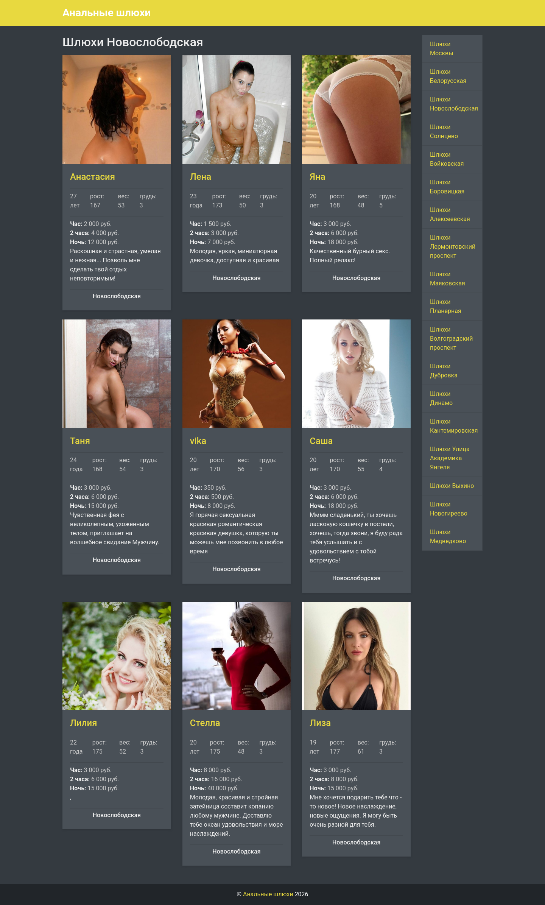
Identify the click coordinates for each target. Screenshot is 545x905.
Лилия (83, 723)
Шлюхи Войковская (447, 159)
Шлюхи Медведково (448, 536)
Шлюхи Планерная (445, 306)
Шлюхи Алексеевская (450, 214)
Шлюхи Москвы (441, 48)
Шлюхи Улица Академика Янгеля (450, 458)
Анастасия (92, 176)
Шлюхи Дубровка (444, 371)
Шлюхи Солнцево (444, 131)
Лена (200, 176)
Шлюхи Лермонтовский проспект (452, 246)
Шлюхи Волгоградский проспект (451, 338)
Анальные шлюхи (106, 12)
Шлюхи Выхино (452, 485)
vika (198, 441)
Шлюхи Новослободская (454, 104)
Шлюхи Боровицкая (447, 187)
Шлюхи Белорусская (448, 76)
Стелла (205, 723)
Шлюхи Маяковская (447, 279)
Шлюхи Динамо (441, 398)
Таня (80, 441)
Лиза (320, 723)
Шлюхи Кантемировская (454, 426)
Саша (321, 441)
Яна (317, 176)
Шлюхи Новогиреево (448, 509)
